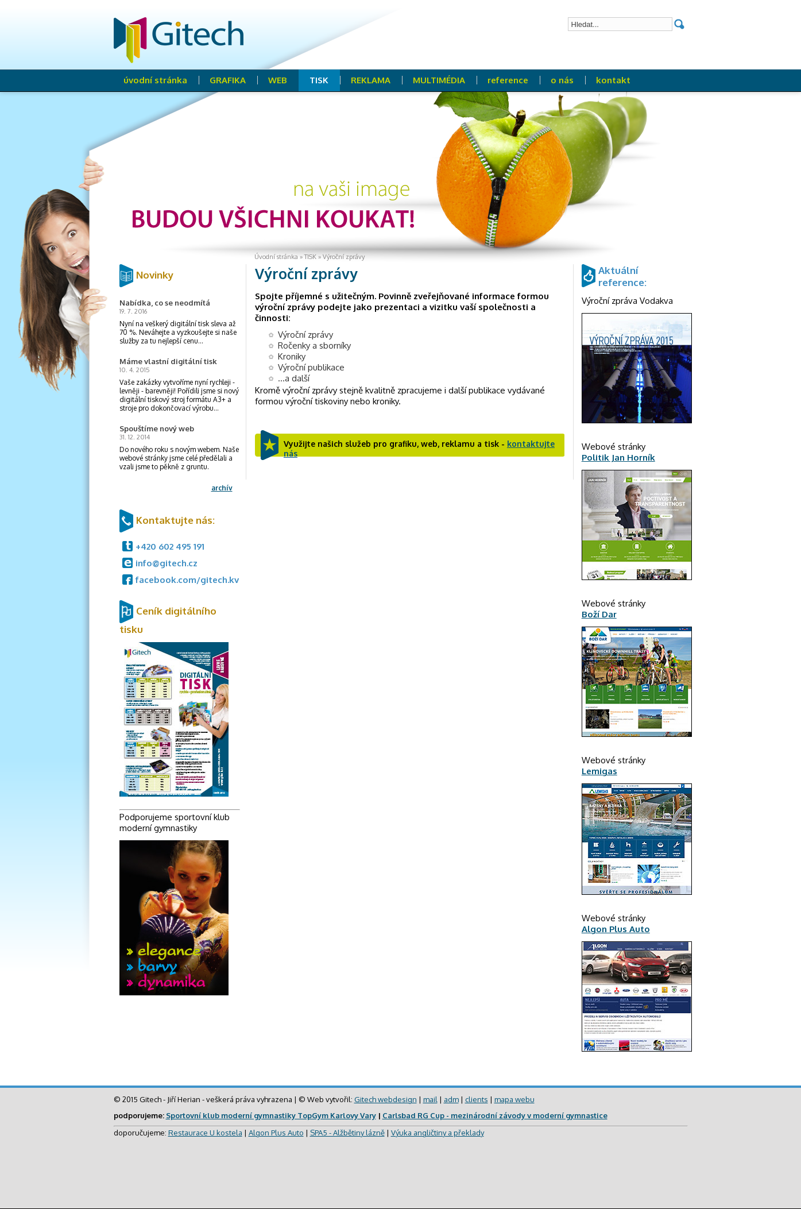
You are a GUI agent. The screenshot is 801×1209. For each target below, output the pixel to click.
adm (451, 1099)
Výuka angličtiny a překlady (437, 1132)
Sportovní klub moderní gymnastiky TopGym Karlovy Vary (271, 1115)
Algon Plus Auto (276, 1132)
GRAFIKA (228, 80)
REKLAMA (370, 80)
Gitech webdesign (385, 1099)
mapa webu (514, 1099)
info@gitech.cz (167, 563)
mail (430, 1099)
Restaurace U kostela (205, 1132)
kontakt (613, 80)
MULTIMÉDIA (439, 80)
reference (507, 80)
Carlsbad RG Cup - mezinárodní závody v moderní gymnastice (494, 1115)
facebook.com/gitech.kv (187, 579)
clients (476, 1099)
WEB (277, 80)
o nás (562, 80)
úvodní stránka (155, 80)
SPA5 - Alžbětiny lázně (347, 1132)
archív (222, 488)
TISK (318, 80)
